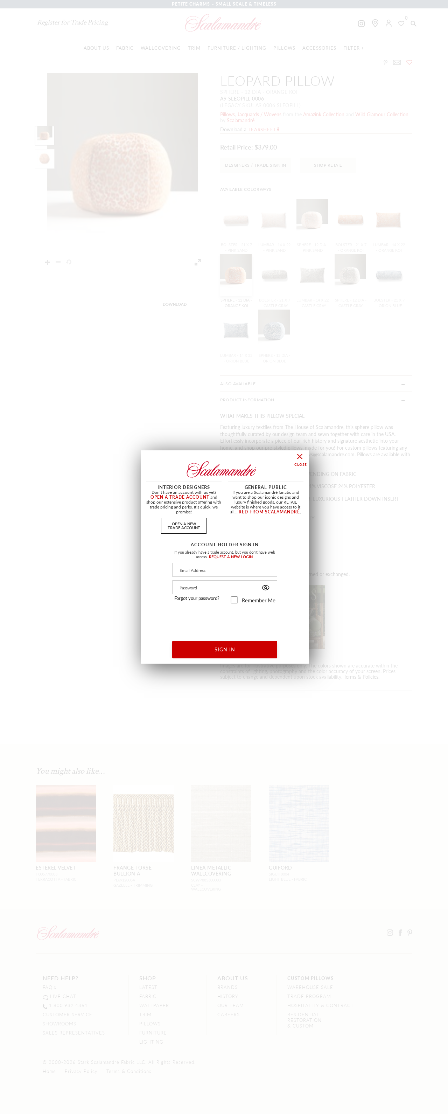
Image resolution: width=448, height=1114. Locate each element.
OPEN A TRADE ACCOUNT (179, 497)
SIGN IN (225, 649)
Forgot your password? (196, 598)
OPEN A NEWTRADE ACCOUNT (184, 525)
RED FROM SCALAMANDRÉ (269, 512)
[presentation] (225, 619)
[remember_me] (234, 599)
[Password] (224, 587)
